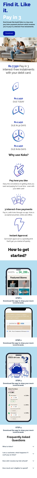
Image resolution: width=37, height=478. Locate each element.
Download (9, 33)
